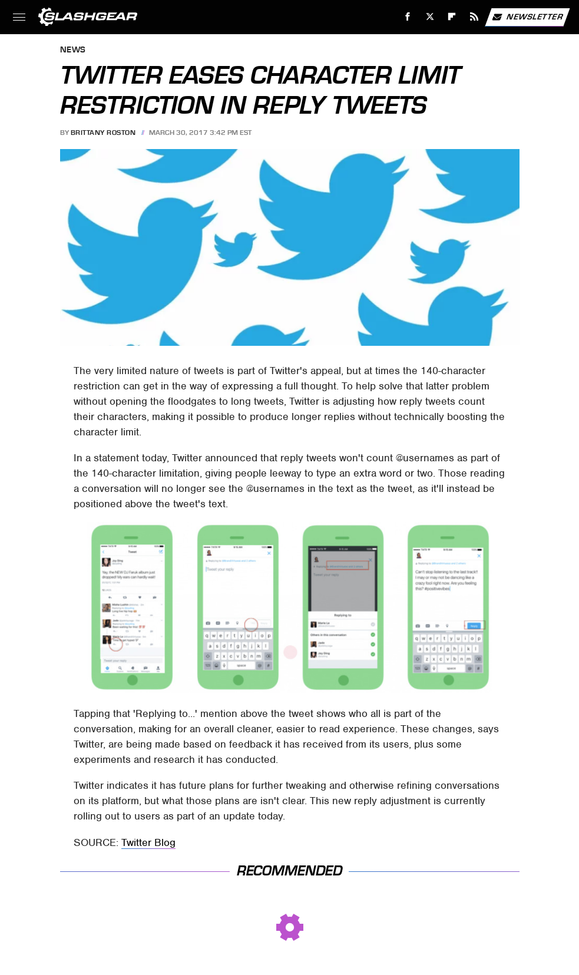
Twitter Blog (148, 842)
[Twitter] (429, 17)
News (73, 50)
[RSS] (474, 17)
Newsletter (527, 17)
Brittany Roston (103, 132)
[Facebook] (407, 17)
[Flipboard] (452, 17)
